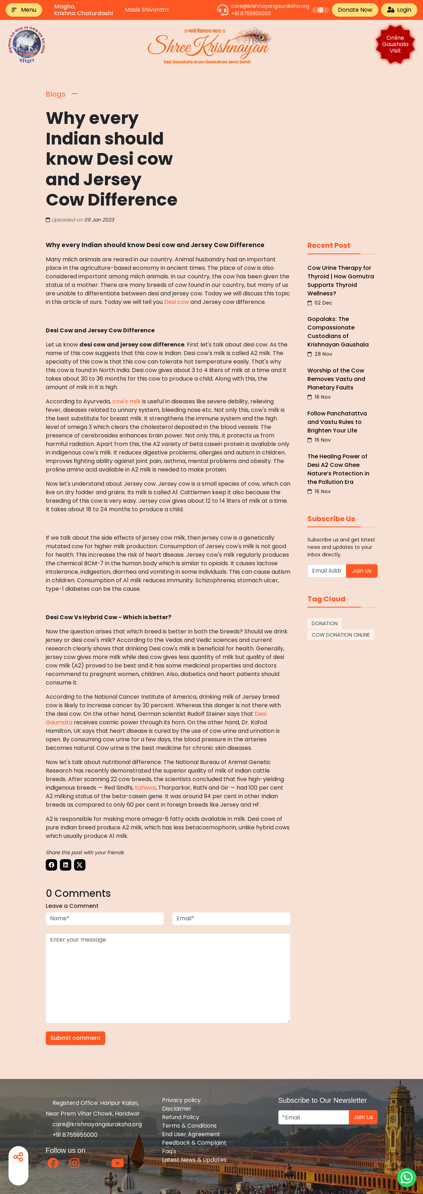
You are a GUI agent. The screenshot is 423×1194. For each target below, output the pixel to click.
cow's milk (126, 401)
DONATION (325, 623)
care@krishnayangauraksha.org (270, 6)
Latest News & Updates (194, 1160)
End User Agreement (191, 1134)
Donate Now (355, 10)
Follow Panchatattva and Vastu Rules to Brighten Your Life (342, 426)
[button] (24, 10)
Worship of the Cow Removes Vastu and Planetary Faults (342, 383)
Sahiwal (145, 788)
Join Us (362, 571)
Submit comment (75, 1038)
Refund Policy (180, 1117)
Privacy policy (181, 1100)
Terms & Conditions (189, 1126)
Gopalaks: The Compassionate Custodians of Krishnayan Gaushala (342, 336)
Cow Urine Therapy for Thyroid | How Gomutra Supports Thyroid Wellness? (342, 285)
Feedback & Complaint (194, 1143)
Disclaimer (176, 1109)
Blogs (56, 94)
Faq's (169, 1151)
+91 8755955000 (251, 13)
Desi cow (176, 302)
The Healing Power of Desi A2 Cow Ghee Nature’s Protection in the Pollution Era (342, 473)
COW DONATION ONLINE (341, 634)
